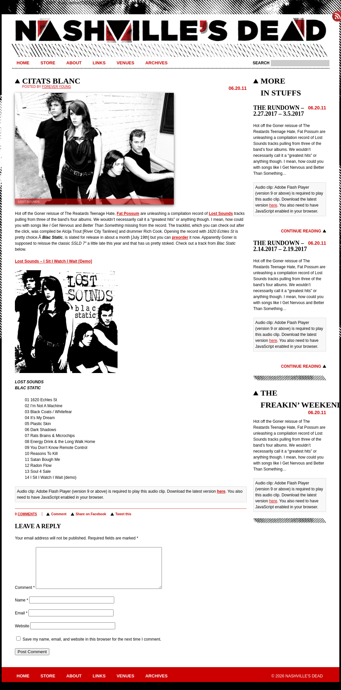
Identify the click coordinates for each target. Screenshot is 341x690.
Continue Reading (301, 231)
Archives (156, 62)
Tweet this (123, 514)
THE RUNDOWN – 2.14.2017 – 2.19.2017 (280, 246)
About (73, 62)
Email (21, 621)
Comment (58, 514)
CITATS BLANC (51, 81)
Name (21, 608)
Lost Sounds (221, 213)
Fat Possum (128, 213)
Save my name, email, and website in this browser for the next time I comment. (92, 647)
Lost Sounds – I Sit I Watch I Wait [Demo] (53, 261)
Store (47, 62)
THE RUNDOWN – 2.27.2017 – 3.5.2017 (278, 110)
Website (22, 634)
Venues (125, 62)
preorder (180, 237)
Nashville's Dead (170, 30)
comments (27, 514)
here (221, 491)
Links (99, 62)
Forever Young (56, 87)
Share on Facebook (90, 514)
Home (23, 62)
